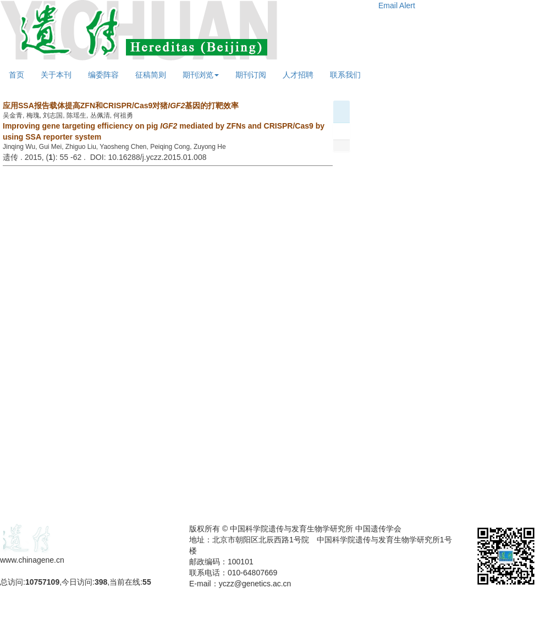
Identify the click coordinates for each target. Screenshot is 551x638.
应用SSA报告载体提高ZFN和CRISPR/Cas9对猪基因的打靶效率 (121, 105)
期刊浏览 (201, 74)
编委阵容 (103, 74)
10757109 (42, 582)
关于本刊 (56, 74)
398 (101, 582)
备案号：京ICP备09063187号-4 (54, 571)
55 (146, 582)
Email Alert (396, 5)
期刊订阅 (250, 74)
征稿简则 (150, 74)
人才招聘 (298, 74)
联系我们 (345, 74)
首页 (16, 74)
